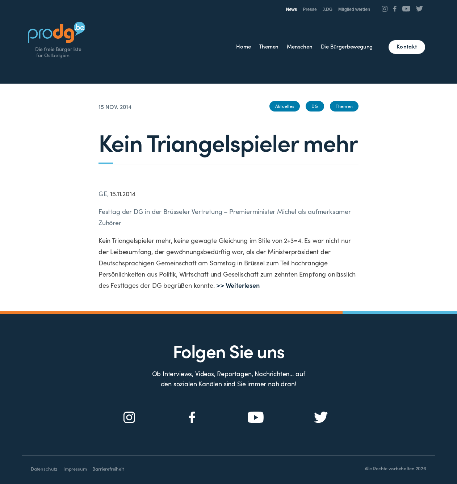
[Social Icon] (385, 9)
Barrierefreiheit (107, 468)
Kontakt (407, 46)
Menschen (300, 46)
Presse (309, 9)
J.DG (327, 9)
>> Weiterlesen (237, 285)
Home (243, 46)
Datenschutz (44, 468)
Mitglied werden (354, 9)
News (291, 9)
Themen (268, 46)
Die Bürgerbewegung (347, 46)
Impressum (75, 468)
